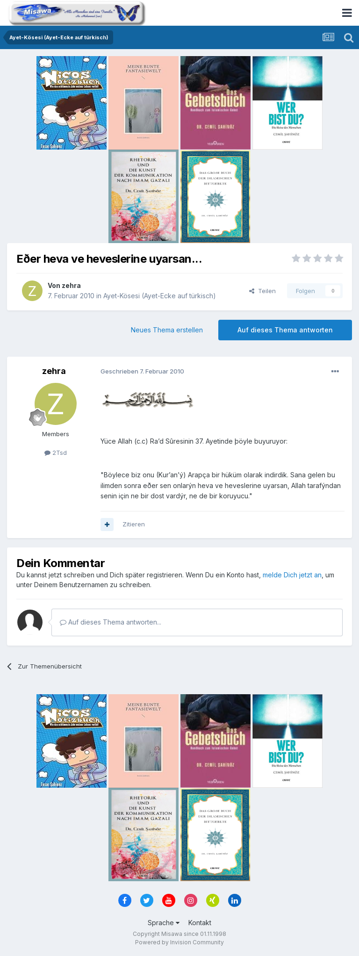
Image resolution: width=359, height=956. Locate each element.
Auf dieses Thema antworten (285, 330)
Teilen (262, 291)
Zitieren (133, 524)
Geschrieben (142, 371)
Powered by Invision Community (179, 942)
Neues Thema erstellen (167, 330)
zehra (71, 285)
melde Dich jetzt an (292, 575)
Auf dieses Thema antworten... (110, 622)
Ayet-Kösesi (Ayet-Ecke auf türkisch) (159, 296)
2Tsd (55, 452)
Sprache (164, 923)
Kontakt (199, 923)
